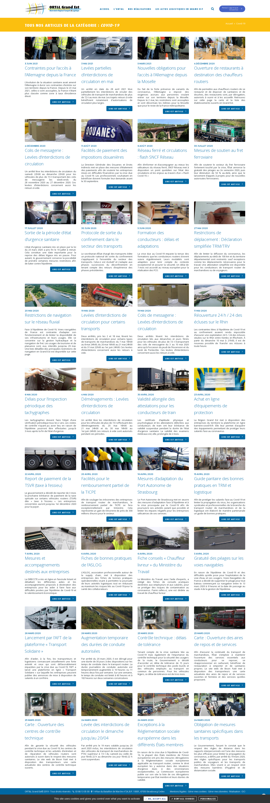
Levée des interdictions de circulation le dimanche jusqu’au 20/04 (105, 731)
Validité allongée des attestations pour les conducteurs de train (157, 405)
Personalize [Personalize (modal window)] (208, 798)
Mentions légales (178, 791)
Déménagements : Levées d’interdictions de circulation (105, 405)
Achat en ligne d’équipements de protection (210, 405)
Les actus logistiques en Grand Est (179, 8)
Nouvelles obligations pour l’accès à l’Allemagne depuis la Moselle (162, 74)
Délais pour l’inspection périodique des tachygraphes (46, 405)
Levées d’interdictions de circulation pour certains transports (104, 321)
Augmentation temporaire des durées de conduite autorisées (104, 644)
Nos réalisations (139, 8)
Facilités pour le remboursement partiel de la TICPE (105, 485)
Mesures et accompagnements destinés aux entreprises (47, 564)
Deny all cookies (183, 798)
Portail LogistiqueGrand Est (232, 9)
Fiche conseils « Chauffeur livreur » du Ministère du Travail (161, 564)
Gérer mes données (218, 791)
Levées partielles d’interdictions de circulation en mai (97, 74)
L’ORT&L (119, 8)
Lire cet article (63, 101)
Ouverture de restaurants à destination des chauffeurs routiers (218, 74)
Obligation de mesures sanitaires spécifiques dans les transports (218, 731)
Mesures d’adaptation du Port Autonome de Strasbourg (160, 485)
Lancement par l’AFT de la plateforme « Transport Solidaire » (48, 644)
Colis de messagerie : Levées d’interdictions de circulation (47, 157)
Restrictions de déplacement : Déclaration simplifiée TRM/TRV (218, 239)
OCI (243, 791)
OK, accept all (155, 798)
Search (212, 8)
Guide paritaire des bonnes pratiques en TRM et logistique (219, 485)
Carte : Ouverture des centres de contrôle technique (44, 731)
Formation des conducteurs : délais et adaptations (158, 239)
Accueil (105, 8)
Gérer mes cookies (197, 791)
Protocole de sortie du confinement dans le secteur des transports (101, 239)
